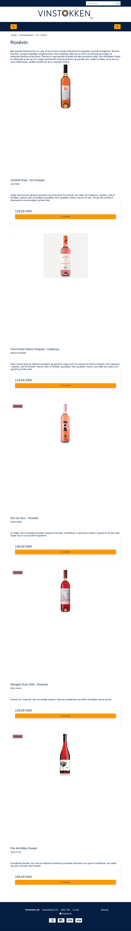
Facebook (65, 913)
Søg (118, 3)
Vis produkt (65, 217)
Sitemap (104, 910)
